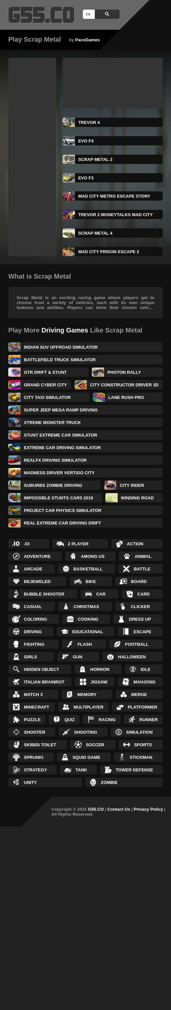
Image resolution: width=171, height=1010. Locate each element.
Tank (81, 769)
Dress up (140, 619)
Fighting (34, 644)
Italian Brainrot (44, 682)
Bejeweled (37, 581)
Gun (78, 656)
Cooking (88, 619)
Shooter (34, 732)
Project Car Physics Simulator (62, 510)
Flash (85, 644)
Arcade (33, 568)
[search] (88, 14)
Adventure (37, 556)
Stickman (141, 757)
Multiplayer (88, 707)
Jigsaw (98, 682)
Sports (143, 744)
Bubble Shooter (44, 594)
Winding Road (137, 497)
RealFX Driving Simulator (55, 460)
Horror (99, 669)
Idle (145, 669)
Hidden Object (41, 669)
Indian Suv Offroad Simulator (61, 347)
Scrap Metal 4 (95, 233)
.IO (26, 543)
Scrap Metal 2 (95, 159)
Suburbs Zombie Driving (53, 485)
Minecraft (36, 707)
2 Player (78, 543)
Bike (91, 581)
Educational (87, 631)
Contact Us (118, 809)
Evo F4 (85, 140)
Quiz (69, 719)
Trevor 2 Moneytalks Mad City (115, 214)
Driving (33, 631)
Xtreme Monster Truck (52, 422)
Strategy (35, 769)
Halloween (132, 656)
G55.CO (96, 809)
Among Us (93, 556)
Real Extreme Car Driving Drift (62, 523)
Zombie (109, 782)
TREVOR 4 (89, 122)
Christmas (86, 606)
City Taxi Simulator (47, 397)
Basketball (88, 568)
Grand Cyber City (45, 384)
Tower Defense (134, 769)
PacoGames (87, 39)
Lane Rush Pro (126, 397)
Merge (139, 694)
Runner (149, 719)
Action (135, 543)
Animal (143, 556)
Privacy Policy (148, 809)
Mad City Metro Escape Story (114, 196)
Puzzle (32, 719)
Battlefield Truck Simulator (60, 359)
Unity (30, 782)
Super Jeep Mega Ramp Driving (61, 410)
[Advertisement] (34, 157)
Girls (30, 656)
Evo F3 (85, 177)
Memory (86, 694)
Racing (106, 719)
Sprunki (33, 757)
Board (139, 581)
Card (143, 594)
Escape (142, 631)
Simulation (139, 732)
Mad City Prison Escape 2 (108, 251)
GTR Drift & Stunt (45, 372)
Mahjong (144, 682)
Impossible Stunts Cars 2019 (58, 497)
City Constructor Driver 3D (124, 384)
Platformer (142, 707)
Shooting (85, 732)
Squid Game (86, 757)
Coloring (35, 619)
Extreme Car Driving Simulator (62, 447)
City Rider (132, 485)
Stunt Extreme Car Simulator (60, 435)
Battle (142, 568)
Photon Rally (124, 372)
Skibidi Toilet (40, 744)
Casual (33, 606)
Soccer (95, 744)
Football (136, 644)
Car (100, 594)
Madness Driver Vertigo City (59, 472)
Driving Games (64, 330)
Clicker (140, 606)
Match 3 (33, 694)
